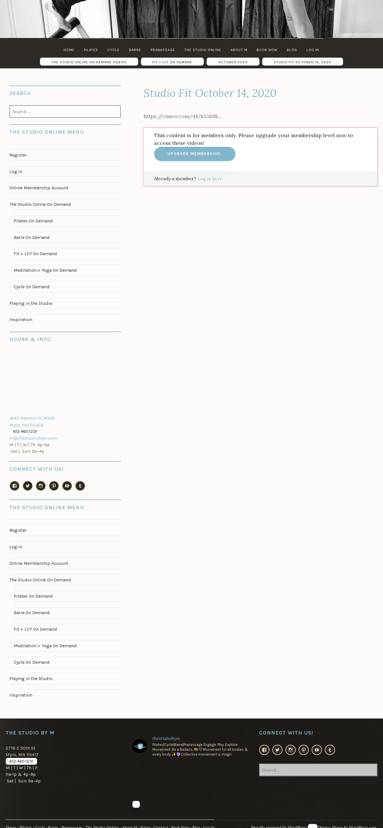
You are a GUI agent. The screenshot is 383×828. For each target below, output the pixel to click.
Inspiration (20, 316)
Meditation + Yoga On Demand (44, 268)
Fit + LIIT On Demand (34, 252)
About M (239, 50)
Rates (149, 820)
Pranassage (163, 50)
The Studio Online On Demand (39, 203)
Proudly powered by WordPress (275, 820)
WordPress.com (361, 820)
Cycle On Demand (31, 284)
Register (18, 154)
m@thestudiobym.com (32, 434)
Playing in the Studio (30, 300)
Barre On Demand (31, 235)
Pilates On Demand (33, 219)
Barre (135, 50)
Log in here (209, 178)
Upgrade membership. (195, 153)
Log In (314, 50)
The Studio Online (203, 50)
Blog (293, 50)
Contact (164, 820)
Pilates (90, 50)
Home (67, 50)
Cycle (113, 50)
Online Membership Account (38, 187)
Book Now (268, 50)
